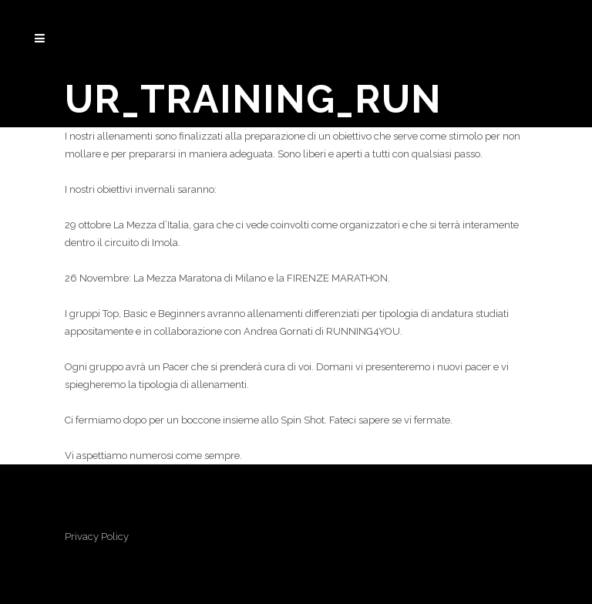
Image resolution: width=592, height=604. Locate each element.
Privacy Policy (97, 536)
